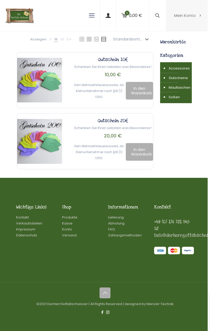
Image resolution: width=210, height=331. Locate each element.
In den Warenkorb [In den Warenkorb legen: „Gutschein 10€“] (141, 91)
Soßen (174, 97)
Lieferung (116, 217)
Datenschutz (26, 235)
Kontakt (22, 217)
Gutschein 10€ (113, 59)
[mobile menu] (91, 15)
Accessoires (179, 68)
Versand (69, 235)
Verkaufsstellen (29, 223)
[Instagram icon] (108, 312)
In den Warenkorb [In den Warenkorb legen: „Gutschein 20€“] (141, 152)
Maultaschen (179, 87)
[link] (50, 39)
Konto (67, 229)
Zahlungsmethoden (125, 235)
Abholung (116, 223)
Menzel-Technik (160, 303)
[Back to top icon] (105, 292)
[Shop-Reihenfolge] (132, 39)
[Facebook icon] (102, 312)
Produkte (69, 217)
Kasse (67, 223)
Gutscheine (178, 77)
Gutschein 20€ (113, 121)
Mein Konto (188, 15)
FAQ (111, 229)
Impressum (25, 229)
